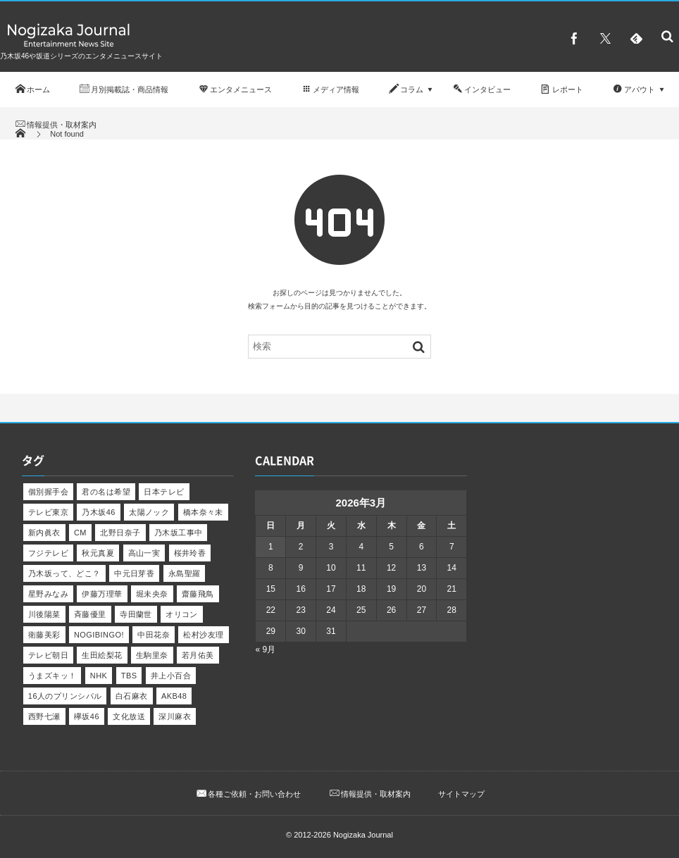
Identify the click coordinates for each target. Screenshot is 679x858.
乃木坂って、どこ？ (64, 573)
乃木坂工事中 (178, 532)
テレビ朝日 (48, 655)
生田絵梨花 (102, 655)
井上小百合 (171, 675)
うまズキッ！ (52, 675)
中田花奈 (153, 634)
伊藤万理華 (102, 594)
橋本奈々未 (203, 512)
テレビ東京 (48, 512)
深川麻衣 (174, 716)
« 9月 (265, 649)
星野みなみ (48, 594)
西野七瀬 (44, 716)
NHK (99, 675)
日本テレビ (164, 491)
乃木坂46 (98, 512)
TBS (129, 675)
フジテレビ (48, 553)
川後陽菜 (44, 614)
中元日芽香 (134, 573)
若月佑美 (198, 655)
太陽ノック (149, 512)
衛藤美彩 (44, 634)
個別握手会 (48, 491)
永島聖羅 (184, 573)
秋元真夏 (98, 553)
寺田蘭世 (136, 614)
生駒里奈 (152, 655)
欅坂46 (86, 716)
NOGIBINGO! (99, 634)
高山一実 (144, 553)
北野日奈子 (120, 532)
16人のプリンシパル (65, 696)
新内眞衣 (44, 532)
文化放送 (129, 716)
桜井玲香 (190, 553)
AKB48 (174, 696)
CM (80, 532)
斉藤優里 (90, 614)
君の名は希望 (106, 491)
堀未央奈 (152, 594)
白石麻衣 (132, 696)
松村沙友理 (203, 634)
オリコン (182, 614)
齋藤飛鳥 (198, 594)
